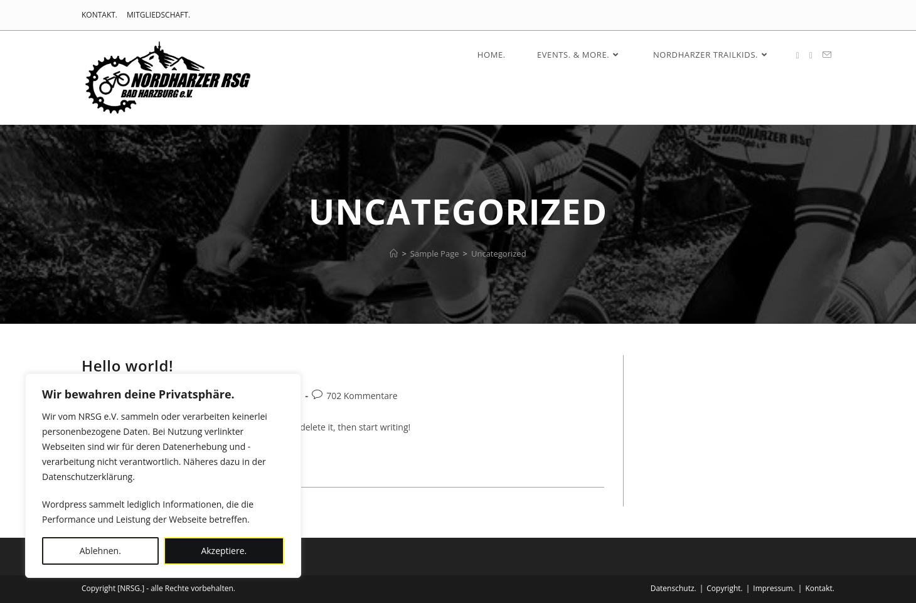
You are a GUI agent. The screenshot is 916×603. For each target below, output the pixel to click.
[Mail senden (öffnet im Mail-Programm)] (826, 55)
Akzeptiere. (224, 551)
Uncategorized (498, 253)
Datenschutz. (673, 588)
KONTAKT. (99, 14)
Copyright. (724, 588)
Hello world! (127, 365)
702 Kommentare (361, 396)
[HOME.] (394, 253)
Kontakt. (819, 588)
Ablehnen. (100, 551)
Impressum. (774, 588)
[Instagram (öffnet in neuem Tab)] (810, 55)
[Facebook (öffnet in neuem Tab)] (797, 55)
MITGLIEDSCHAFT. (158, 14)
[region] (163, 475)
